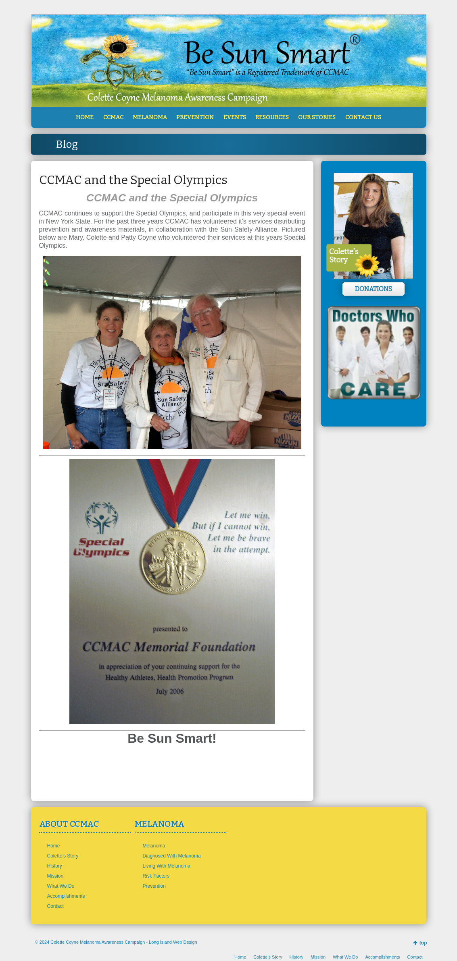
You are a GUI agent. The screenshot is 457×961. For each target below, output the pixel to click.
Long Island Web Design (173, 942)
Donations (373, 289)
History (54, 866)
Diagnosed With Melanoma (172, 856)
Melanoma (154, 846)
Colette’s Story (63, 856)
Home (53, 846)
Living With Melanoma (166, 866)
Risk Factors (156, 876)
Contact (55, 906)
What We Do (61, 886)
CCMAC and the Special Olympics (133, 180)
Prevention (154, 886)
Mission (55, 876)
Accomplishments (66, 896)
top (423, 943)
